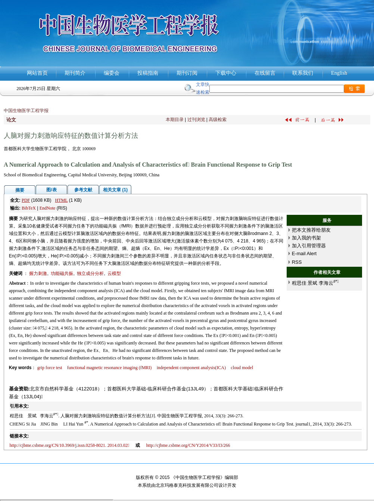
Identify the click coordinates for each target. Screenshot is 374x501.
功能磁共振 (62, 273)
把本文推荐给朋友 (311, 230)
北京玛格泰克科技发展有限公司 (187, 485)
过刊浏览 (196, 119)
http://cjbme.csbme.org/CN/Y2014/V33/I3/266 (188, 445)
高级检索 (218, 119)
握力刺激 (38, 273)
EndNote (48, 208)
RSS (297, 262)
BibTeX (29, 208)
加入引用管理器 (309, 245)
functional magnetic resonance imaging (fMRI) (109, 367)
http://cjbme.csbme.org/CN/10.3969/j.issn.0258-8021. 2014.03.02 (69, 445)
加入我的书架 (306, 238)
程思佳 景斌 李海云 (315, 283)
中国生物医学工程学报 (26, 110)
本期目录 (175, 119)
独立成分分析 (90, 273)
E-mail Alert (304, 253)
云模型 (114, 273)
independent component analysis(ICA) (191, 367)
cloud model (242, 367)
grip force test (49, 367)
